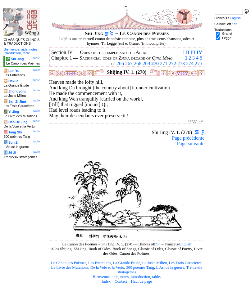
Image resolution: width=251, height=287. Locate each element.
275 (198, 63)
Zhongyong (17, 91)
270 (155, 63)
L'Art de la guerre (170, 267)
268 (137, 63)
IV (199, 52)
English (185, 244)
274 (190, 63)
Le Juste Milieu (154, 263)
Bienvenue (101, 277)
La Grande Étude (126, 263)
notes (124, 277)
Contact (121, 281)
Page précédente (188, 138)
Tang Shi (15, 132)
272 (172, 63)
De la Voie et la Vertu (107, 267)
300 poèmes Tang (140, 267)
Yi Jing (13, 112)
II (187, 52)
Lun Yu (13, 71)
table (156, 277)
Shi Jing (17, 59)
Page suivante (190, 143)
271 (163, 63)
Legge (226, 38)
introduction (140, 277)
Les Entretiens (99, 263)
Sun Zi (13, 142)
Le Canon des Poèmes (68, 263)
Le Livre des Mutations (69, 267)
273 (181, 63)
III (192, 52)
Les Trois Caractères (185, 263)
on (159, 244)
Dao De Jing (18, 122)
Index (106, 281)
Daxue (13, 81)
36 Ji (12, 153)
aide (115, 277)
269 (146, 63)
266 (120, 63)
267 (129, 63)
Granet (227, 33)
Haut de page (141, 281)
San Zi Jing (17, 101)
